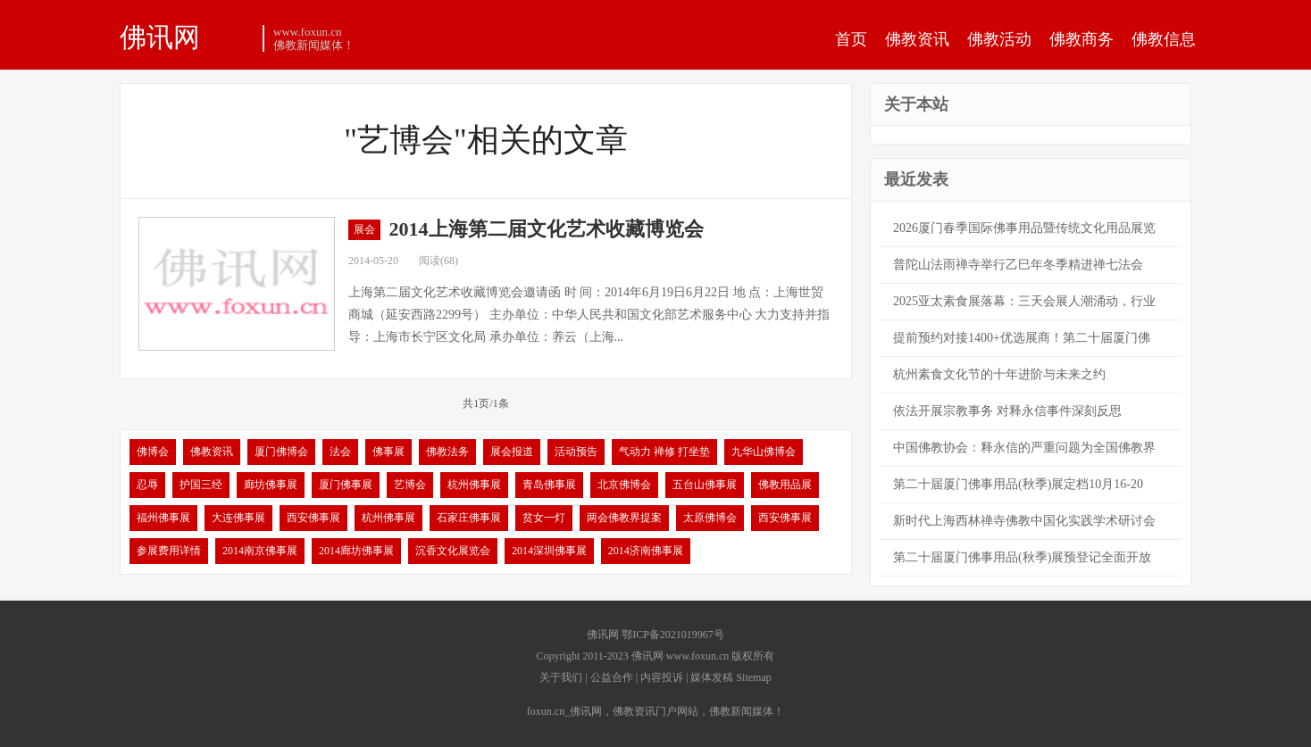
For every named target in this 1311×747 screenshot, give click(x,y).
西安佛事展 (313, 517)
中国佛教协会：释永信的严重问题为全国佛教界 (1024, 447)
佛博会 (153, 451)
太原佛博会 (710, 517)
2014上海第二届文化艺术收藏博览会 (546, 229)
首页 (851, 39)
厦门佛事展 (345, 484)
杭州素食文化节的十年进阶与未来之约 (999, 374)
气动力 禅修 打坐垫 (664, 451)
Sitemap (753, 677)
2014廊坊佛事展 (356, 550)
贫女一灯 (543, 517)
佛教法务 (447, 451)
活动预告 (576, 451)
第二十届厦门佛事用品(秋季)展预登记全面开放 (1022, 557)
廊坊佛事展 (270, 484)
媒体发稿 (711, 677)
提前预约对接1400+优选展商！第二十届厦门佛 (1021, 337)
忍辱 (147, 484)
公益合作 (611, 677)
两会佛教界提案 (624, 517)
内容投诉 (661, 677)
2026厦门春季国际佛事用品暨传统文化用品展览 (1024, 228)
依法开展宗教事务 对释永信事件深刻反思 (1007, 411)
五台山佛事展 (704, 484)
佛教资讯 (917, 39)
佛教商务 (1081, 39)
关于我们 (560, 677)
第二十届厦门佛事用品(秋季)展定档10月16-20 (1018, 484)
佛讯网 (160, 36)
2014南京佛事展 (259, 550)
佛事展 (388, 451)
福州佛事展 (163, 517)
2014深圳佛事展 (549, 550)
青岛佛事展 (549, 484)
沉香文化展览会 (452, 550)
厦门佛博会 (281, 451)
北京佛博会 (624, 484)
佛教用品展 (785, 484)
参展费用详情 (169, 550)
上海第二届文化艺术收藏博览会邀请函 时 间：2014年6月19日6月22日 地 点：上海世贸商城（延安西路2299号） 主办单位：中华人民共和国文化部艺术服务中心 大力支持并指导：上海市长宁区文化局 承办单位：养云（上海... (589, 315)
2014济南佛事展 (645, 550)
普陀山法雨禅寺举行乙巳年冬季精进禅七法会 (1018, 264)
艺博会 (410, 484)
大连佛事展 (238, 517)
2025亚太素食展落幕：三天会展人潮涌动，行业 (1024, 301)
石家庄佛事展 (469, 517)
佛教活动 (999, 39)
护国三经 (201, 484)
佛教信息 (1163, 39)
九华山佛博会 (763, 451)
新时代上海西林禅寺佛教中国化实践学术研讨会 (1024, 520)
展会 (364, 229)
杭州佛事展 (474, 484)
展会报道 (511, 451)
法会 (340, 451)
